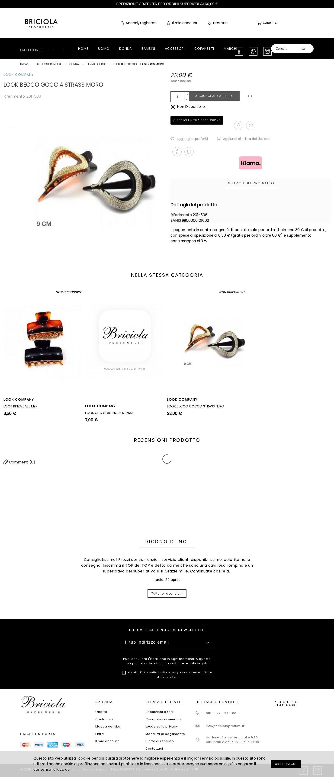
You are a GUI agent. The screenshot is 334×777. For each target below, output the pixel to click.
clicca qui (61, 769)
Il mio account (107, 741)
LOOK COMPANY (18, 74)
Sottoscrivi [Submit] (206, 642)
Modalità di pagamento (165, 734)
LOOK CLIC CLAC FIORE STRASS (109, 412)
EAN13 (176, 220)
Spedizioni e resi (159, 712)
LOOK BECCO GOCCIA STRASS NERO (195, 406)
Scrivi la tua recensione (197, 120)
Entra (99, 734)
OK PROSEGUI (285, 764)
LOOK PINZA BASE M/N (20, 406)
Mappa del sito (107, 726)
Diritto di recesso (159, 741)
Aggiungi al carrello (214, 96)
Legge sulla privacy (161, 726)
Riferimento (181, 215)
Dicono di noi (167, 542)
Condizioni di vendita (163, 719)
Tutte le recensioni (167, 593)
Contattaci (104, 719)
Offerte (101, 712)
